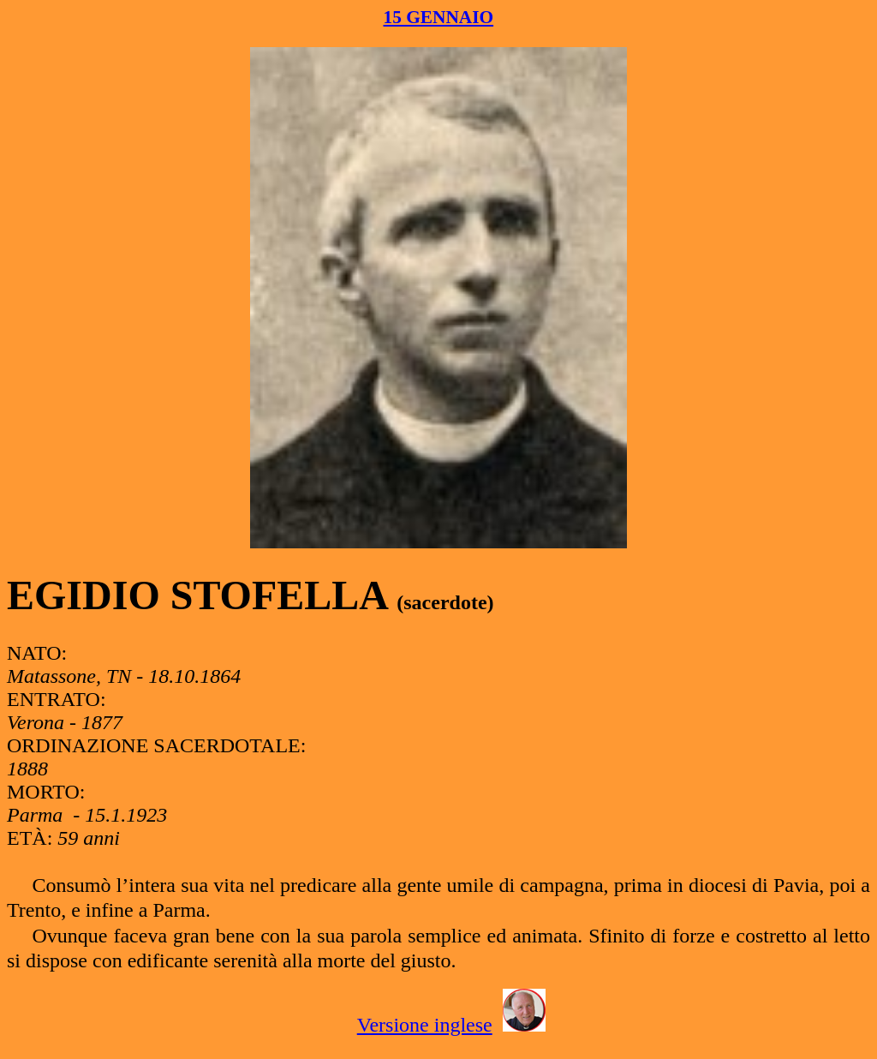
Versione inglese (424, 1025)
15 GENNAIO (439, 17)
